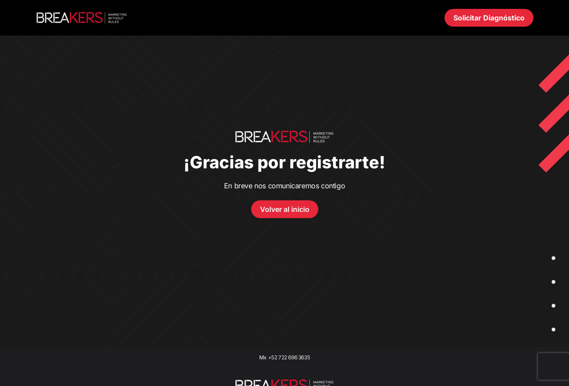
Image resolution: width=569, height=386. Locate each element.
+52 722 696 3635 (289, 357)
